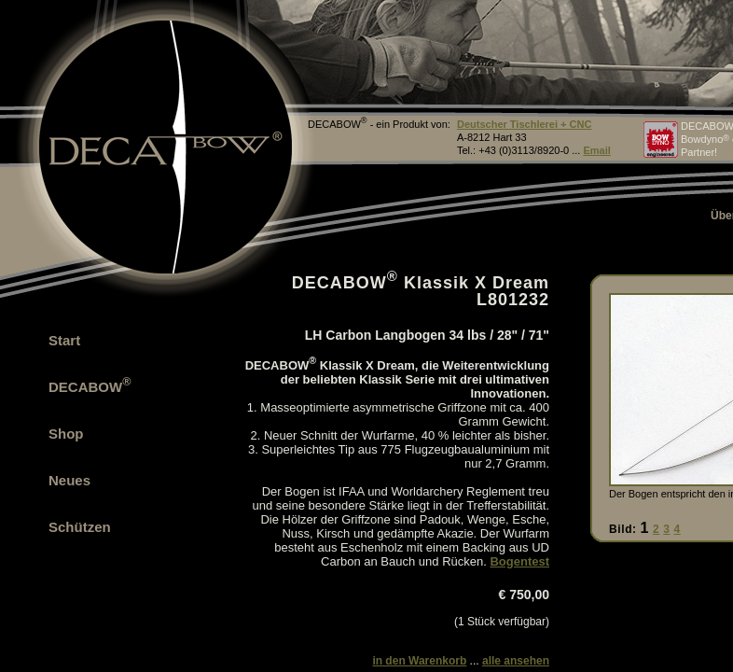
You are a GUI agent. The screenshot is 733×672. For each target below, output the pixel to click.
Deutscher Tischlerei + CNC (524, 124)
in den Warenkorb (419, 660)
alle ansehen (515, 660)
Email (596, 150)
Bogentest (519, 561)
